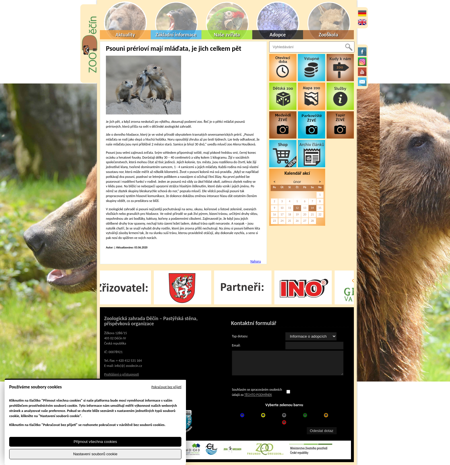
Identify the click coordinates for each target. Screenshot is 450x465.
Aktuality (125, 35)
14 (312, 208)
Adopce (277, 35)
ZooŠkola (328, 35)
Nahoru (255, 261)
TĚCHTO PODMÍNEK (258, 395)
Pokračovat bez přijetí (166, 387)
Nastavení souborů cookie (95, 454)
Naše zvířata (227, 35)
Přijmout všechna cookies (95, 441)
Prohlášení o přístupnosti (121, 374)
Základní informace (176, 35)
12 (297, 208)
